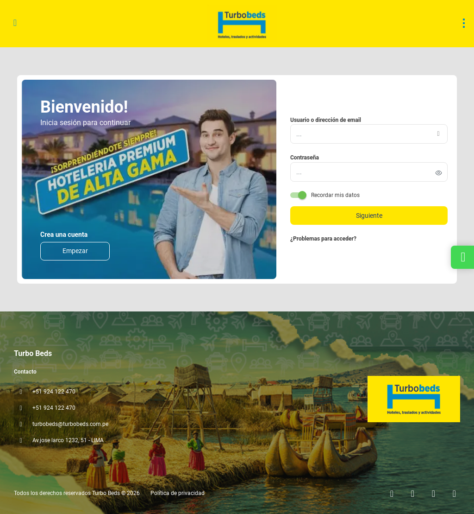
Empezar (75, 250)
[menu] (463, 23)
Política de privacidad (177, 493)
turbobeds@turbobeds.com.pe (70, 424)
